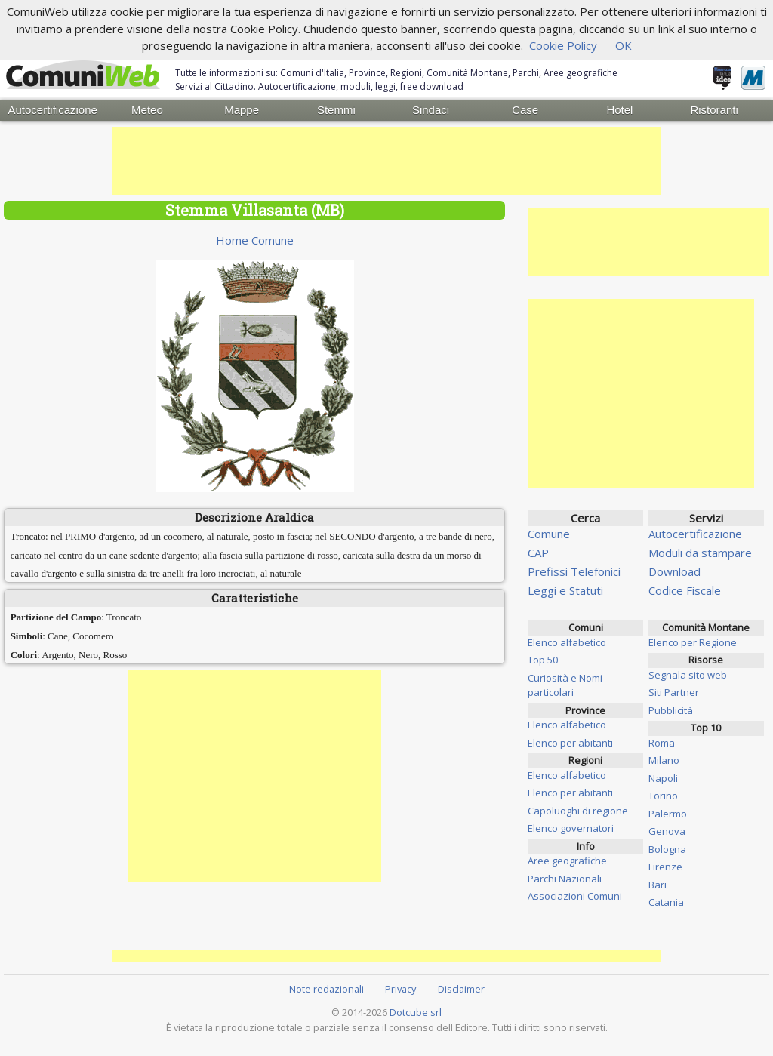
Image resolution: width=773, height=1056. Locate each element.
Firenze (665, 865)
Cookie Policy (563, 45)
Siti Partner (673, 690)
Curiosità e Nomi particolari (565, 683)
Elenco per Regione (692, 640)
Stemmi (336, 109)
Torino (663, 794)
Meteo (147, 109)
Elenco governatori (571, 826)
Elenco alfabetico (567, 640)
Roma (661, 740)
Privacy (400, 987)
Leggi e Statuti (565, 588)
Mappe (241, 109)
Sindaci (430, 109)
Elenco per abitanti (570, 740)
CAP (538, 551)
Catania (666, 900)
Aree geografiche (567, 859)
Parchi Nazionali (565, 876)
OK (623, 45)
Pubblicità (670, 708)
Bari (657, 882)
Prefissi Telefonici (574, 569)
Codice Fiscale (684, 588)
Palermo (667, 811)
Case (525, 109)
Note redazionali (326, 987)
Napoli (663, 776)
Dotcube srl (416, 1010)
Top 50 (543, 658)
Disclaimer (461, 987)
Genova (666, 829)
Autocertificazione (52, 109)
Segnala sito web (687, 672)
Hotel (619, 109)
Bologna (667, 847)
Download (674, 569)
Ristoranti (714, 109)
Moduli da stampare (700, 551)
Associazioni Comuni (575, 894)
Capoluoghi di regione (578, 808)
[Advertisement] (386, 159)
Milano (663, 758)
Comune (549, 532)
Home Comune (255, 238)
